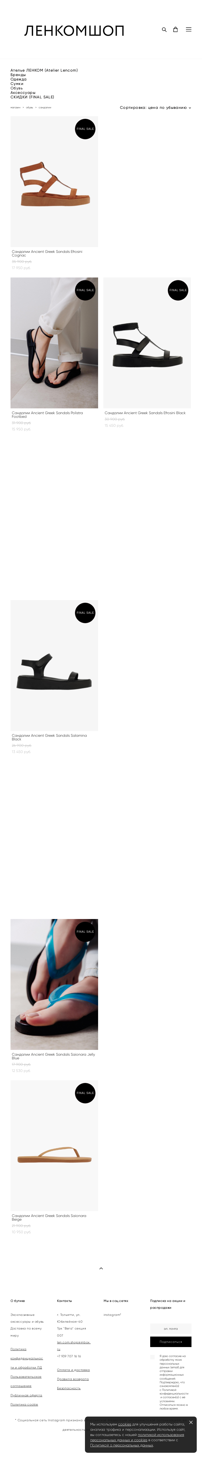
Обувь (17, 88)
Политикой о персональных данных (121, 1445)
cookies (124, 1424)
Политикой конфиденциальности (174, 1391)
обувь (29, 107)
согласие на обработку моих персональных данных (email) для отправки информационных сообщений (173, 1367)
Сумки (17, 84)
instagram (112, 1315)
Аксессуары (23, 92)
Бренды (18, 75)
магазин (16, 107)
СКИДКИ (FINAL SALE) (32, 97)
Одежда (19, 79)
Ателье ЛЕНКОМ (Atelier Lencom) (44, 70)
